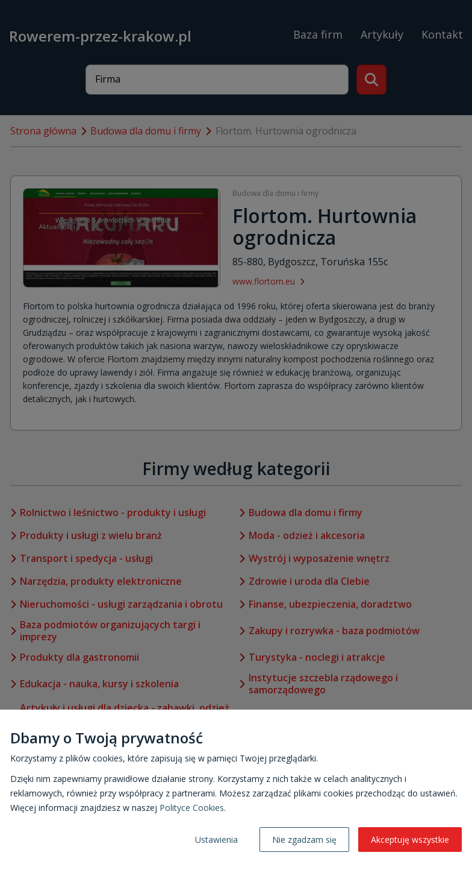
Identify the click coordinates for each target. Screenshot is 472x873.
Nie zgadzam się (304, 839)
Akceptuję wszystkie (410, 839)
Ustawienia (216, 839)
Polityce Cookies (192, 807)
